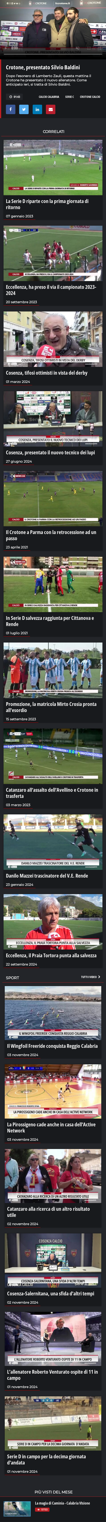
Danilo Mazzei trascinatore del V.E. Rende (47, 875)
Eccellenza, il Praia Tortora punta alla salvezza (51, 955)
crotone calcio (90, 97)
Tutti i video (91, 977)
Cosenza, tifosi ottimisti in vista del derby (47, 372)
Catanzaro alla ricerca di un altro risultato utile (48, 1211)
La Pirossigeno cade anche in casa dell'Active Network (51, 1127)
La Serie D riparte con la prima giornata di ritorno (47, 204)
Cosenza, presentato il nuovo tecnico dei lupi (50, 452)
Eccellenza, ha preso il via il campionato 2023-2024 (51, 289)
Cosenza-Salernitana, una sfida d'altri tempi (50, 1293)
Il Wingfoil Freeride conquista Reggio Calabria (52, 1045)
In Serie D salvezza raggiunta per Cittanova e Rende (50, 620)
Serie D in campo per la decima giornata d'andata (46, 1459)
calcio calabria (49, 97)
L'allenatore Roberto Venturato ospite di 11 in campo (52, 1374)
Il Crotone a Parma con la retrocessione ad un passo (51, 535)
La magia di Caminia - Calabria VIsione (62, 1503)
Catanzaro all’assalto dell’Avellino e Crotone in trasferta (52, 792)
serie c (69, 97)
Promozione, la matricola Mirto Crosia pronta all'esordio (51, 706)
